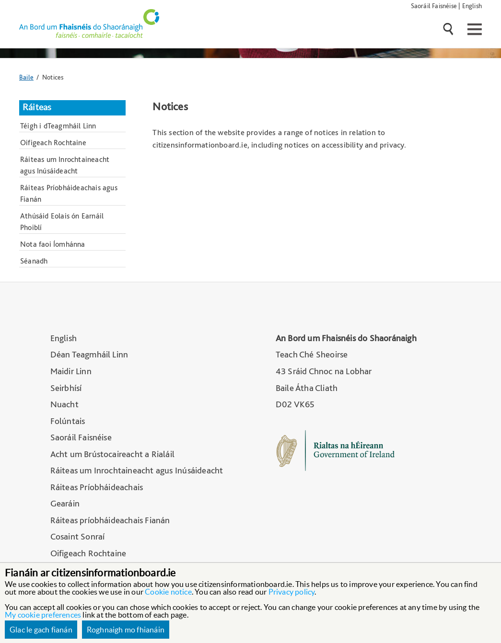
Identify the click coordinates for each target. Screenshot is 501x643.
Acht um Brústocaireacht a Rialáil (112, 453)
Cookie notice (168, 591)
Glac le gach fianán (41, 629)
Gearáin (65, 503)
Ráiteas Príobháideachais (96, 487)
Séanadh (33, 260)
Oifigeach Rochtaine (53, 142)
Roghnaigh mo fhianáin (125, 629)
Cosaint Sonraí (77, 536)
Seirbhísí (66, 387)
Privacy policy (291, 591)
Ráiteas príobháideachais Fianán (110, 520)
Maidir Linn (71, 371)
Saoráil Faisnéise (434, 5)
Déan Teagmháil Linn (89, 354)
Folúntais (67, 420)
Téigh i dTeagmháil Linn (58, 125)
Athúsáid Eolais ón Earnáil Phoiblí (62, 221)
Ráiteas (37, 107)
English (472, 5)
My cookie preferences (43, 614)
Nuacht (64, 404)
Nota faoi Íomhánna (52, 244)
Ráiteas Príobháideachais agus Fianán (68, 193)
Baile (26, 77)
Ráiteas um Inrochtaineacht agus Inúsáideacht (64, 165)
